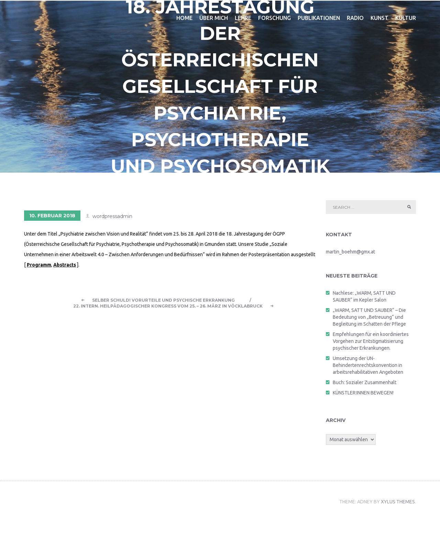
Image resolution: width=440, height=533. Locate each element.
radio (355, 20)
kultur (405, 20)
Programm (39, 266)
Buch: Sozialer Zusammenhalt (364, 384)
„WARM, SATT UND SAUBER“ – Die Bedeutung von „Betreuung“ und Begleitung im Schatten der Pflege (369, 318)
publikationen (319, 20)
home (184, 20)
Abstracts (64, 266)
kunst (379, 20)
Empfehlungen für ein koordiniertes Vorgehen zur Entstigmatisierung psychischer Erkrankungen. (371, 342)
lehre (243, 20)
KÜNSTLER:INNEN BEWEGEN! (363, 394)
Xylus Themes (398, 517)
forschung (274, 20)
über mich (213, 20)
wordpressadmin (112, 218)
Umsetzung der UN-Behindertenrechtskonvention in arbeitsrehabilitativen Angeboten (368, 367)
